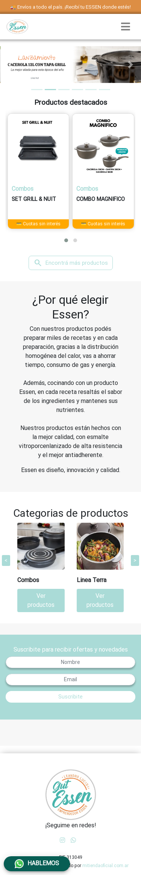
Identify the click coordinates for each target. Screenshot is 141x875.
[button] (10, 64)
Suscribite (70, 697)
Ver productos (41, 600)
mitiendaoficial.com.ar (105, 865)
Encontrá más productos (70, 263)
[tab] (36, 89)
